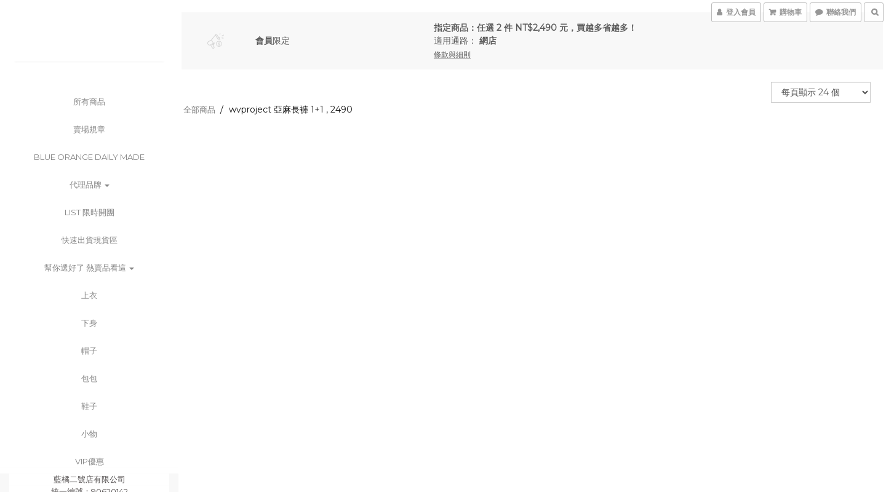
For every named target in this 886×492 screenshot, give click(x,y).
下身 (89, 323)
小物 (89, 433)
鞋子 (89, 406)
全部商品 (199, 109)
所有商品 (89, 101)
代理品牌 (90, 184)
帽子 (89, 350)
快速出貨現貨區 (90, 240)
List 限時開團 (89, 212)
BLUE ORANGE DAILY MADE (89, 157)
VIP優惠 (89, 461)
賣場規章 (89, 129)
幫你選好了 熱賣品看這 (89, 267)
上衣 (89, 295)
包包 (89, 378)
